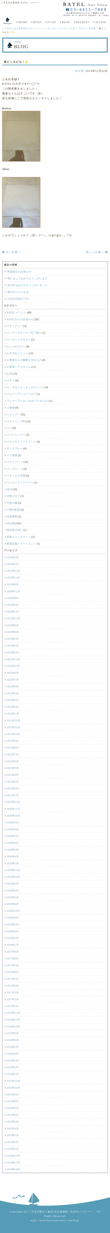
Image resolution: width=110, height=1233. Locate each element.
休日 (9, 489)
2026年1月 (13, 564)
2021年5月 (13, 768)
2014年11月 (13, 1162)
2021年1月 (13, 795)
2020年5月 (13, 849)
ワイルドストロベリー (20, 482)
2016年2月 (13, 1067)
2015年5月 (13, 1121)
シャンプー (13, 414)
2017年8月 (13, 958)
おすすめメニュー (17, 353)
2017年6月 (13, 972)
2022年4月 (13, 700)
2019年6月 (13, 890)
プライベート (15, 462)
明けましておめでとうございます (27, 278)
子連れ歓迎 (13, 509)
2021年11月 (13, 727)
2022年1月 (13, 713)
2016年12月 (13, 1012)
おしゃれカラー (16, 346)
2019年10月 (13, 876)
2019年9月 (13, 883)
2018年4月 (13, 931)
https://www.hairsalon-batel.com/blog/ (55, 1220)
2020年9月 (13, 822)
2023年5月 (13, 638)
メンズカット (15, 468)
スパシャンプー (16, 434)
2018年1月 (13, 944)
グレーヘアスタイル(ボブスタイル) (28, 400)
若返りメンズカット (19, 536)
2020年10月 (13, 815)
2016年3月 (13, 1060)
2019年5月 (13, 897)
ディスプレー (15, 448)
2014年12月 (13, 1155)
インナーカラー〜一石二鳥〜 (24, 332)
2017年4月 (13, 985)
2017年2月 (13, 999)
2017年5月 (13, 978)
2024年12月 (13, 591)
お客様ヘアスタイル (19, 366)
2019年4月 (13, 904)
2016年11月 (13, 1019)
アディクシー (15, 326)
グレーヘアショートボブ (21, 394)
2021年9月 (13, 740)
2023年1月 (13, 652)
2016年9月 (13, 1033)
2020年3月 (13, 863)
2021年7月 (13, 754)
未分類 (79, 71)
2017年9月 (13, 951)
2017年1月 (13, 1006)
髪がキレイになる (18, 292)
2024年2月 (13, 604)
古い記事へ (11, 252)
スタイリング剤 (16, 421)
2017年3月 (13, 992)
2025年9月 (13, 584)
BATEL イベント (16, 312)
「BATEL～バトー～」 (82, 1211)
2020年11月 (13, 808)
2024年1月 (13, 611)
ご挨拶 (11, 407)
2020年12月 (13, 802)
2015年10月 (13, 1087)
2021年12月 (13, 720)
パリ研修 (12, 455)
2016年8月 (13, 1040)
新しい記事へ (97, 252)
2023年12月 (13, 618)
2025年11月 (13, 577)
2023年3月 (13, 645)
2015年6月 (13, 1114)
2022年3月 (13, 706)
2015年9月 (13, 1094)
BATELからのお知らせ (20, 319)
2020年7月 (13, 836)
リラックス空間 (16, 475)
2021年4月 (13, 774)
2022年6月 (13, 686)
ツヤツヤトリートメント (21, 441)
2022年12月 (13, 659)
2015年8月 (13, 1101)
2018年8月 (13, 917)
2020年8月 (13, 829)
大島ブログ (13, 496)
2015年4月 (13, 1128)
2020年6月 (13, 842)
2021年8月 (13, 747)
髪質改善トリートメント (21, 543)
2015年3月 (13, 1135)
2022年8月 (13, 672)
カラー (11, 380)
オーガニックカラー (19, 339)
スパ (9, 428)
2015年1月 (13, 1148)
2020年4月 (13, 856)
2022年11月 (13, 666)
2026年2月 (13, 557)
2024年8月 (13, 598)
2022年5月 (13, 693)
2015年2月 (13, 1142)
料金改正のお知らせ (19, 271)
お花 (9, 373)
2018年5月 (13, 924)
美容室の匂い (15, 530)
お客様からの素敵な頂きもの (24, 360)
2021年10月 (13, 734)
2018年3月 (13, 938)
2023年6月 (13, 632)
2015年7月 (13, 1108)
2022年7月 (13, 679)
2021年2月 (13, 788)
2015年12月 (13, 1080)
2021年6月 (13, 761)
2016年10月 (13, 1026)
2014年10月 (13, 1169)
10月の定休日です (18, 298)
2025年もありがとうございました (27, 285)
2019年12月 (13, 870)
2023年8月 (13, 625)
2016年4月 (13, 1053)
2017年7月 (13, 965)
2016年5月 (13, 1046)
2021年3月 (13, 781)
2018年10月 (13, 910)
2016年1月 (13, 1074)
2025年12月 (13, 570)
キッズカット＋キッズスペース (25, 387)
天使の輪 (12, 502)
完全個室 (12, 516)
